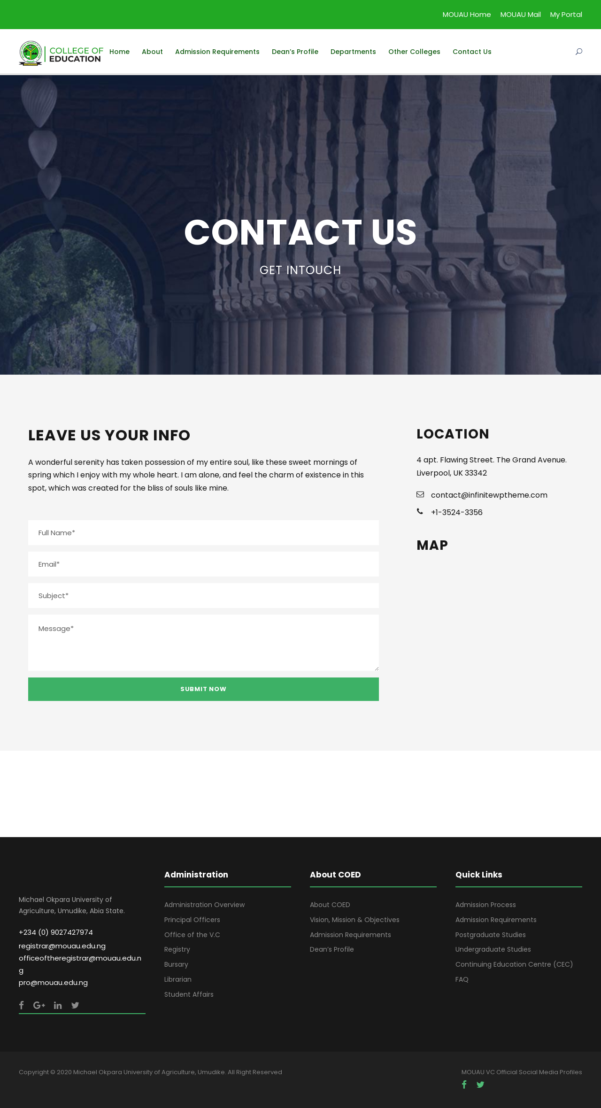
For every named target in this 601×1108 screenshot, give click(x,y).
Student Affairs (189, 994)
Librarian (178, 979)
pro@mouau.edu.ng (53, 982)
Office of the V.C (192, 934)
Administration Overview (204, 904)
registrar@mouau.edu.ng (62, 946)
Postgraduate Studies (490, 934)
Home (119, 51)
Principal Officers (192, 919)
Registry (177, 949)
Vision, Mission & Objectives (355, 919)
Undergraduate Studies (493, 949)
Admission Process (485, 904)
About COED (330, 904)
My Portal (566, 14)
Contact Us (472, 51)
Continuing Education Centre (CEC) (514, 964)
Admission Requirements (217, 51)
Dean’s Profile (295, 51)
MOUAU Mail (521, 14)
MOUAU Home (467, 14)
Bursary (176, 964)
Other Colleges (414, 51)
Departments (353, 51)
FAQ (462, 979)
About (152, 51)
